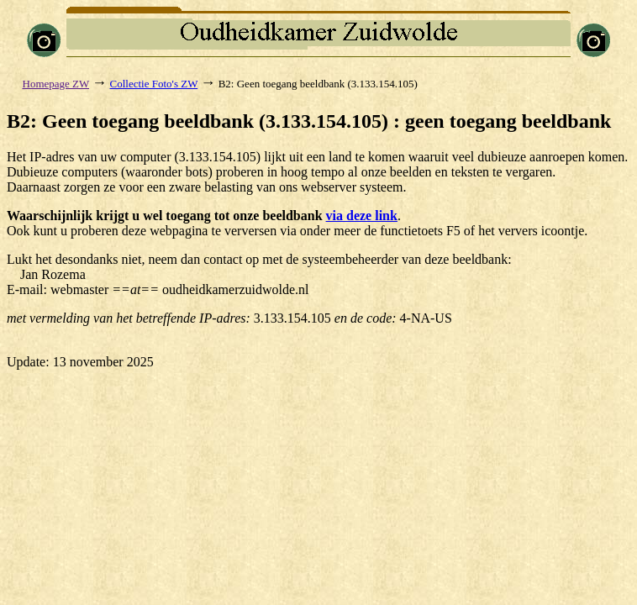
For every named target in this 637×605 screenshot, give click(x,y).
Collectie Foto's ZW (154, 83)
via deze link (361, 215)
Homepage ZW (56, 83)
